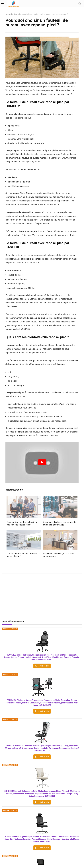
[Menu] (3, 3)
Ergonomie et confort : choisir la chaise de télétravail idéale (22, 523)
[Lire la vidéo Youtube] (42, 462)
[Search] (80, 3)
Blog (15, 14)
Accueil (8, 14)
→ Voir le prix (43, 666)
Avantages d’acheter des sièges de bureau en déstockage (59, 523)
